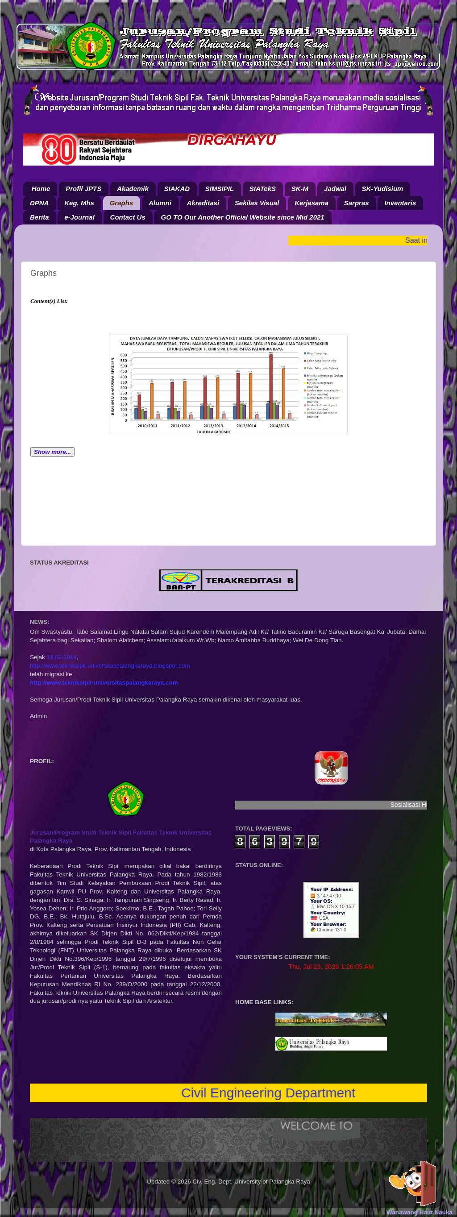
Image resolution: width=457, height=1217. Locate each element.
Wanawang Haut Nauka (419, 1212)
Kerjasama (311, 203)
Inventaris (400, 203)
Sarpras (356, 203)
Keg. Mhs (79, 203)
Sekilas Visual (257, 203)
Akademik (133, 188)
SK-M (299, 188)
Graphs (121, 203)
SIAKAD (177, 188)
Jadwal (335, 188)
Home (41, 188)
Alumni (160, 203)
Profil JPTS (83, 188)
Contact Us (127, 217)
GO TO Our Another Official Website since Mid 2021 (242, 217)
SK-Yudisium (382, 188)
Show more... (52, 452)
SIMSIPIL (219, 188)
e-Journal (79, 217)
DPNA (39, 203)
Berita (39, 217)
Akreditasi (203, 203)
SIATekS (262, 188)
